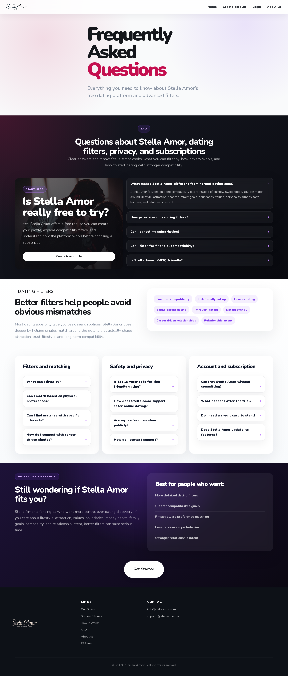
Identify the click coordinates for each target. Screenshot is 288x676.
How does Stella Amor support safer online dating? (139, 409)
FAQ (84, 630)
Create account (234, 7)
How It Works (90, 623)
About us (274, 7)
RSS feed (87, 643)
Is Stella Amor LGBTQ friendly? (156, 260)
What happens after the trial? (226, 407)
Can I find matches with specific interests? (53, 424)
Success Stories (91, 616)
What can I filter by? (44, 388)
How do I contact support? (136, 446)
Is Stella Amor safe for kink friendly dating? (137, 390)
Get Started (144, 575)
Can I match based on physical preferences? (52, 404)
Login (256, 7)
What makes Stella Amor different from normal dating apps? (182, 184)
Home (212, 7)
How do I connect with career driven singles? (51, 443)
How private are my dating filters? (159, 217)
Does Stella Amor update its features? (225, 438)
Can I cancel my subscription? (154, 231)
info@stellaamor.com (161, 609)
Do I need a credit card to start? (228, 421)
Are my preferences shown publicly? (136, 429)
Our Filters (88, 609)
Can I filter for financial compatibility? (162, 246)
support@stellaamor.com (164, 616)
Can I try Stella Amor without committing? (225, 390)
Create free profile (69, 256)
